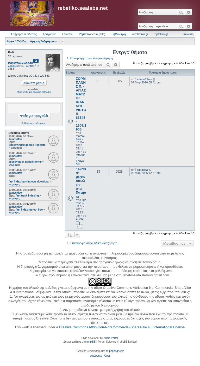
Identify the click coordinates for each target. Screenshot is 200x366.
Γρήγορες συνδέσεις (24, 34)
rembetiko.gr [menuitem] (140, 34)
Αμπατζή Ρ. (32, 65)
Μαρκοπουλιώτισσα (20, 63)
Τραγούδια (49, 34)
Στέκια (80, 218)
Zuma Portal (111, 338)
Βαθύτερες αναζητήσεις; (33, 123)
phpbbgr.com (116, 351)
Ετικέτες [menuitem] (67, 34)
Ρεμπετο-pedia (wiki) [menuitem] (92, 34)
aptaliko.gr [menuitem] (161, 34)
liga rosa (81, 201)
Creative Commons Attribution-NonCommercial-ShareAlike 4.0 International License (122, 327)
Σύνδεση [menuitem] (188, 34)
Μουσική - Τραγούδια (80, 159)
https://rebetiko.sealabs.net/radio (34, 92)
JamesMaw (15, 139)
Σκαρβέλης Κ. (16, 65)
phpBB (91, 341)
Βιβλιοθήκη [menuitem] (119, 34)
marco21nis (80, 137)
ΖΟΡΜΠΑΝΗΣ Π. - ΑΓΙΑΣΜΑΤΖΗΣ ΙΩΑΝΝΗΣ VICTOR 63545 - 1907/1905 (81, 104)
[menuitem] (96, 356)
